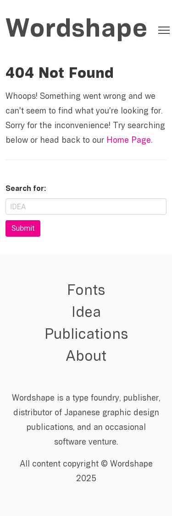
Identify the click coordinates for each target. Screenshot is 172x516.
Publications (86, 335)
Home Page (128, 140)
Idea (86, 313)
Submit (22, 228)
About (86, 357)
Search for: (26, 189)
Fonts (86, 291)
